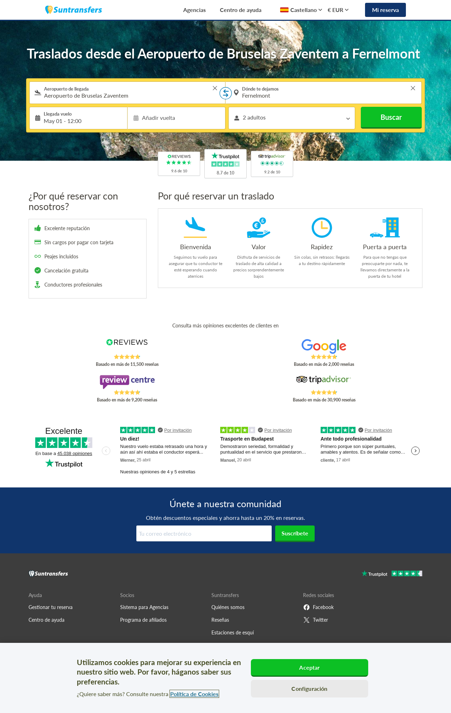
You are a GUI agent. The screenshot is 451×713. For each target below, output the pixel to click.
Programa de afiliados (143, 620)
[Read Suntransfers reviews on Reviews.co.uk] (127, 346)
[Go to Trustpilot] (392, 574)
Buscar (391, 117)
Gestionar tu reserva (51, 607)
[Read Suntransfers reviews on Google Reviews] (324, 346)
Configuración (309, 688)
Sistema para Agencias (144, 607)
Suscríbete (295, 533)
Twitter (315, 619)
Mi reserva (385, 9)
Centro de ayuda (240, 9)
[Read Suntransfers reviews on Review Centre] (127, 382)
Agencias (194, 9)
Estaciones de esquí (232, 632)
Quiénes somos (228, 607)
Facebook (318, 607)
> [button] (215, 88)
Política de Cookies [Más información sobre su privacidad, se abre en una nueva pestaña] (194, 693)
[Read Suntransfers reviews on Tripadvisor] (324, 382)
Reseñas (220, 620)
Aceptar (309, 667)
